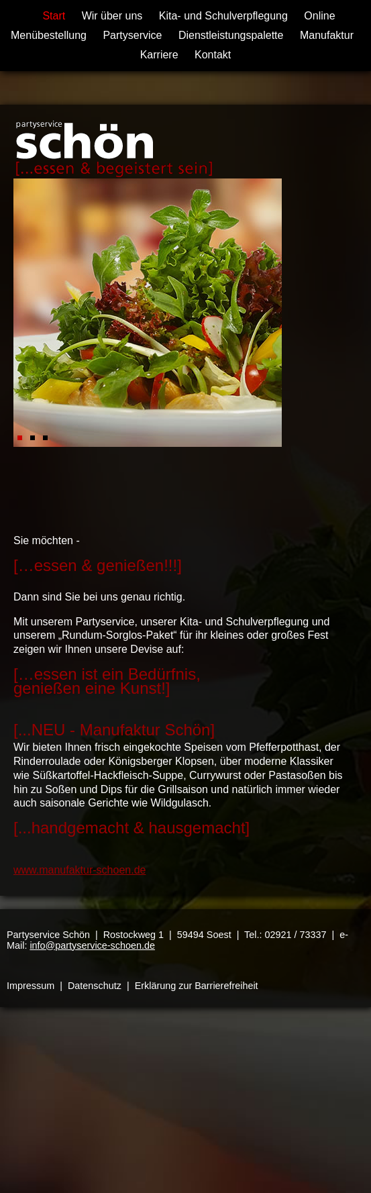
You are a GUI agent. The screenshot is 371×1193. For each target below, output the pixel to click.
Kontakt (213, 54)
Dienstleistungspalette (231, 35)
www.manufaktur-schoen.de (79, 870)
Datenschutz (94, 985)
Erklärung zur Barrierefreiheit (196, 985)
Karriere (159, 54)
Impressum (30, 985)
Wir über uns (112, 15)
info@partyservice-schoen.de (92, 945)
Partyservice (132, 35)
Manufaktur (327, 35)
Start (53, 15)
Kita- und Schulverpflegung (223, 15)
